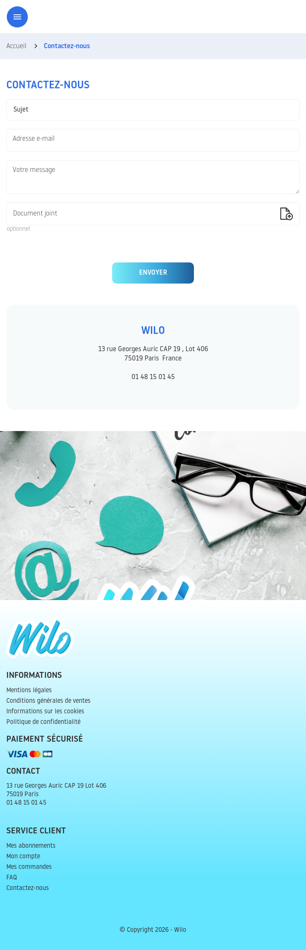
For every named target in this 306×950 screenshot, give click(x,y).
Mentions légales (29, 691)
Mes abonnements (31, 846)
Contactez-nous (27, 888)
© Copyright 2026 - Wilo (153, 930)
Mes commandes (29, 867)
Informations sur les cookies (45, 712)
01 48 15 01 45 (153, 377)
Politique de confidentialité (43, 722)
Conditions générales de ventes (48, 701)
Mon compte (23, 857)
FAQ (11, 878)
